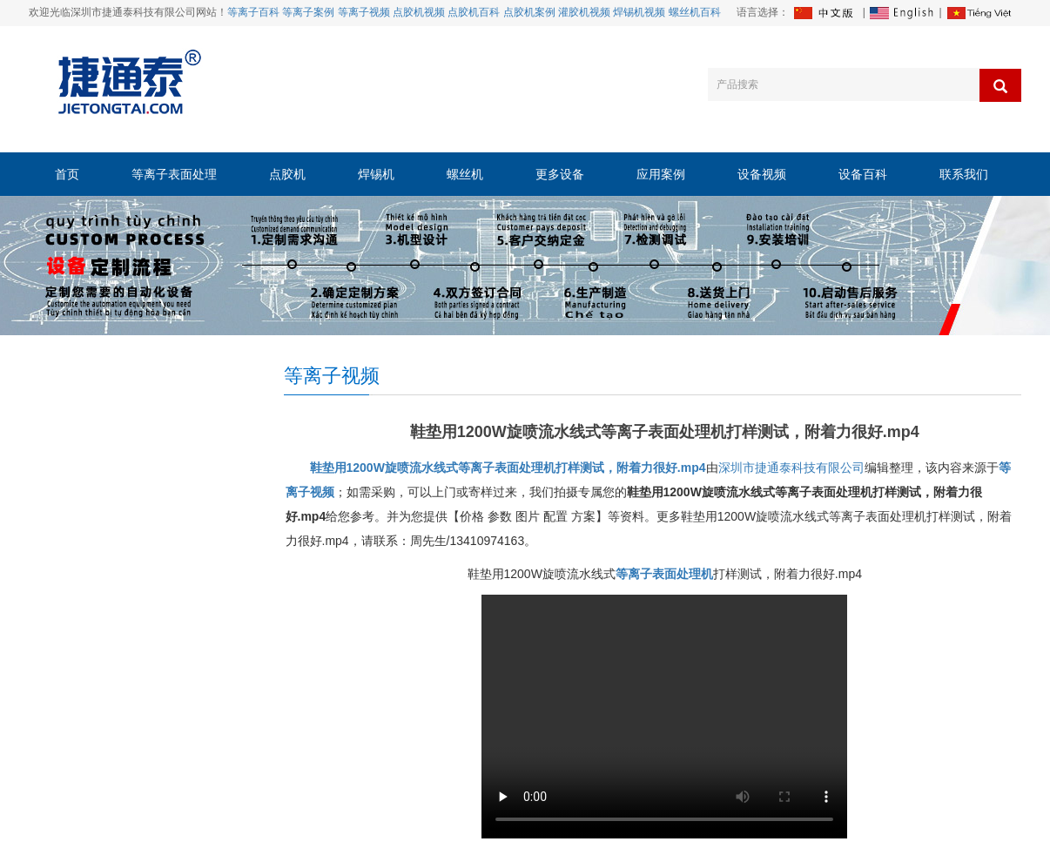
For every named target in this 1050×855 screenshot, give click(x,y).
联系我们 (963, 174)
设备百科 (862, 174)
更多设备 (559, 174)
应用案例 (660, 174)
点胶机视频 (419, 12)
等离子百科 (253, 12)
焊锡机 (376, 174)
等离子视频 (364, 12)
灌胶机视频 (584, 12)
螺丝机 (465, 174)
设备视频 (761, 174)
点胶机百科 (474, 12)
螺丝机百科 (695, 12)
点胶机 (287, 174)
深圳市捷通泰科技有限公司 (791, 468)
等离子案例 (308, 12)
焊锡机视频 (639, 12)
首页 (67, 174)
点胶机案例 (529, 12)
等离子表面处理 (174, 174)
